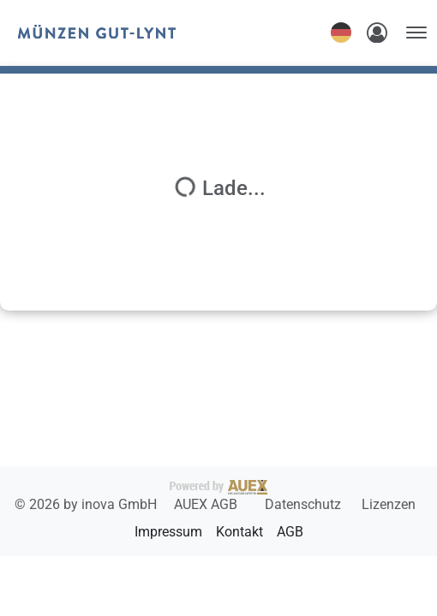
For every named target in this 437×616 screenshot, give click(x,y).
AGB (290, 532)
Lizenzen (389, 504)
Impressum (168, 532)
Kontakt (239, 532)
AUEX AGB (207, 504)
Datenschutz (304, 504)
